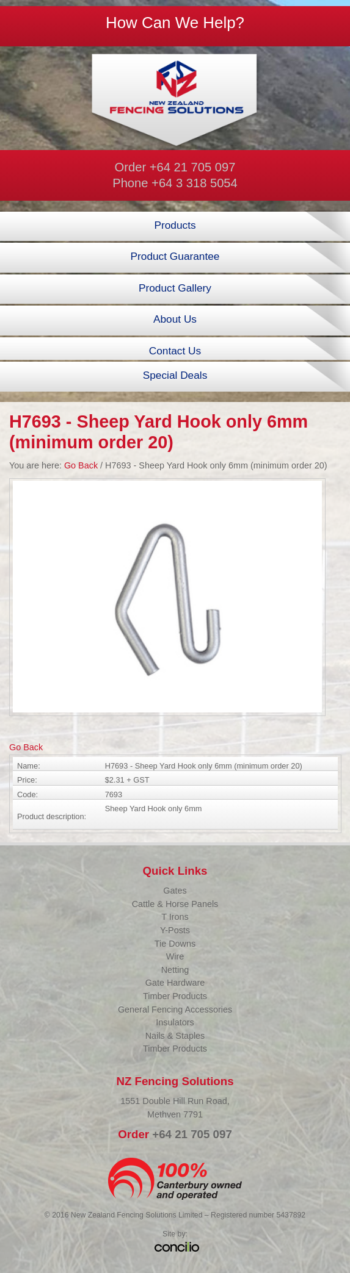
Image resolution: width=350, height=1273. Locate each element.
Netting (175, 970)
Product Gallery (175, 288)
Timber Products (175, 996)
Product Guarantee (175, 256)
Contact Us (175, 351)
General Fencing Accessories (175, 1009)
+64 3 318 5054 (194, 183)
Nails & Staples (175, 1036)
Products (174, 225)
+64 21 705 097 (193, 167)
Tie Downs (175, 943)
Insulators (175, 1022)
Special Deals (175, 375)
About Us (175, 319)
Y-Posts (175, 930)
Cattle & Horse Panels (175, 904)
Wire (175, 956)
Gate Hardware (175, 983)
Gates (174, 890)
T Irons (175, 917)
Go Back (81, 465)
